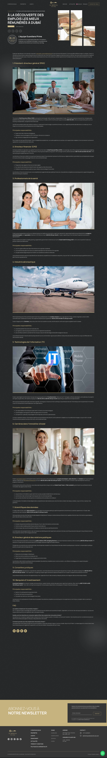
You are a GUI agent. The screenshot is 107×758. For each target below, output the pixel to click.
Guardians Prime (12, 11)
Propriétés (23, 4)
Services (65, 4)
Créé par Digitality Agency (93, 755)
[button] (9, 31)
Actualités (72, 4)
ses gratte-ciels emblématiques (44, 53)
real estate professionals (29, 480)
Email (73, 710)
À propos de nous (12, 4)
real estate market (21, 479)
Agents (31, 4)
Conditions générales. (84, 720)
